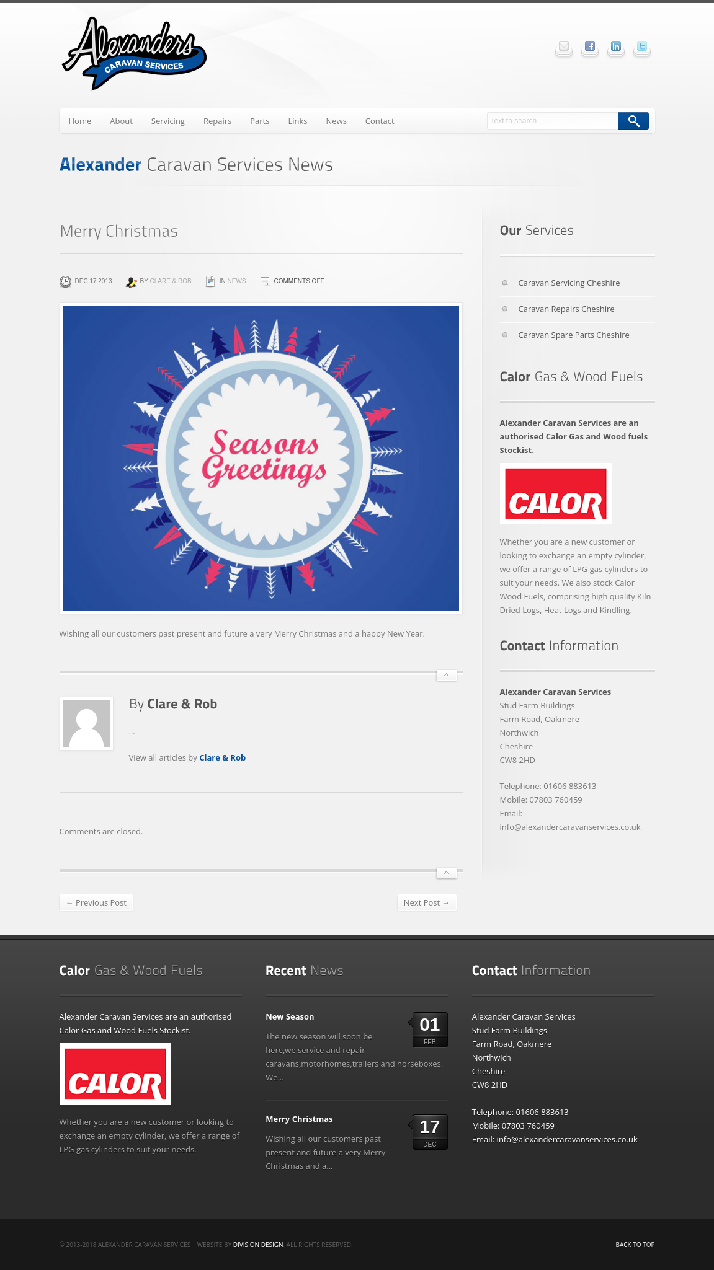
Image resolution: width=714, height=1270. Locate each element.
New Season (290, 1016)
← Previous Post (96, 902)
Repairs (217, 120)
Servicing (168, 120)
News (336, 120)
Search (633, 121)
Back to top (635, 1244)
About (121, 120)
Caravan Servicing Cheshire (569, 282)
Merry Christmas (299, 1118)
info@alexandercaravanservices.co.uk (567, 1139)
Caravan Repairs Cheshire (567, 308)
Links (297, 120)
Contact (380, 120)
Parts (259, 120)
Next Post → (427, 902)
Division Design (258, 1244)
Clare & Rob (170, 281)
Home (80, 120)
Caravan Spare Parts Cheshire (574, 334)
